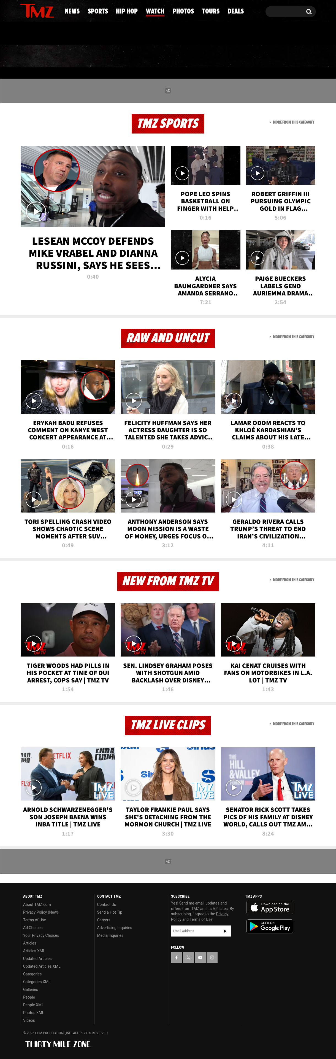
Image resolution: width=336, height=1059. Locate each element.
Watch (165, 56)
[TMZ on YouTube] (200, 957)
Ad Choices (33, 927)
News (33, 56)
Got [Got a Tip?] (37, 34)
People (29, 997)
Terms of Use (34, 920)
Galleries (30, 989)
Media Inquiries (110, 935)
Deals (293, 56)
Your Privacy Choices (41, 935)
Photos (210, 56)
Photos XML (33, 1012)
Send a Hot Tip (109, 912)
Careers (103, 920)
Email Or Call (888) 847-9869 (83, 34)
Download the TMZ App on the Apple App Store (269, 907)
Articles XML (34, 951)
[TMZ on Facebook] (24, 10)
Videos (29, 1020)
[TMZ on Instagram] (53, 10)
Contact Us (106, 904)
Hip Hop (120, 56)
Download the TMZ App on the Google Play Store (269, 926)
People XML (33, 1005)
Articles (29, 943)
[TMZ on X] (33, 10)
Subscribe (225, 931)
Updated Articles (37, 958)
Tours (253, 56)
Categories (32, 974)
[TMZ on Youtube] (42, 10)
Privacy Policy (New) (40, 912)
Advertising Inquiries (114, 927)
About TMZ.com (37, 904)
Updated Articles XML (41, 966)
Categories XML (36, 982)
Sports (74, 56)
